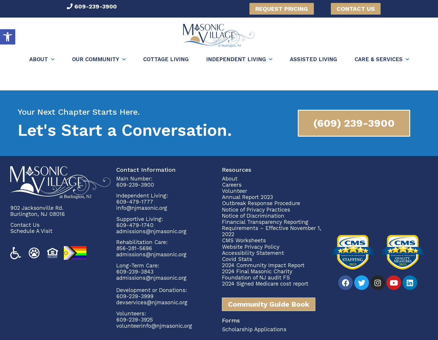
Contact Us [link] (25, 225)
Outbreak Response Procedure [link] (261, 203)
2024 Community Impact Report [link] (263, 265)
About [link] (38, 59)
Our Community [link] (95, 59)
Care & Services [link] (379, 59)
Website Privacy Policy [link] (250, 247)
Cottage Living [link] (166, 59)
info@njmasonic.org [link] (141, 208)
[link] (7, 36)
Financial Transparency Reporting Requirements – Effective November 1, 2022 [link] (271, 228)
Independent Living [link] (236, 59)
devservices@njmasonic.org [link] (151, 302)
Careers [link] (232, 185)
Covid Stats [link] (237, 259)
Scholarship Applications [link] (254, 329)
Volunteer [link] (234, 191)
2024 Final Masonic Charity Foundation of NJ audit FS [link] (257, 274)
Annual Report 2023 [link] (247, 197)
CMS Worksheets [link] (244, 240)
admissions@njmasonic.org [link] (151, 231)
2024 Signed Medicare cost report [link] (265, 284)
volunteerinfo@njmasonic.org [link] (154, 326)
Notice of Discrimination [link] (253, 216)
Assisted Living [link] (313, 59)
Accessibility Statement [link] (253, 253)
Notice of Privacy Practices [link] (256, 210)
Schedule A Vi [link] (28, 231)
